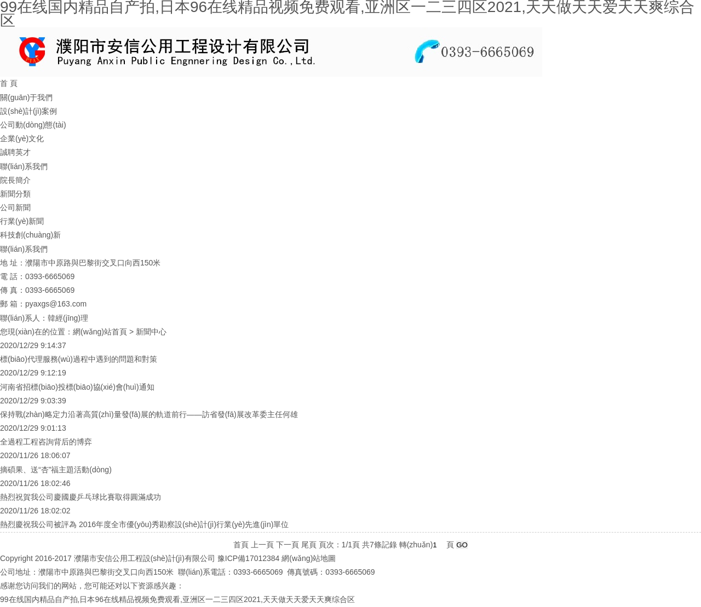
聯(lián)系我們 (24, 166)
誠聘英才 (15, 152)
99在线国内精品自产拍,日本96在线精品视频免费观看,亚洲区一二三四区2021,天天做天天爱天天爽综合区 (177, 599)
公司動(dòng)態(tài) (33, 124)
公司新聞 (15, 207)
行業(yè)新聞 (22, 221)
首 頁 (9, 83)
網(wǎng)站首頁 (100, 331)
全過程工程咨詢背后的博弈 (46, 441)
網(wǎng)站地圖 (308, 558)
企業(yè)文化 (22, 138)
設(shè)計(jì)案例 (28, 111)
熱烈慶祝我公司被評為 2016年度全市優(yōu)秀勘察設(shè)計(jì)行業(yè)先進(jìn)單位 (144, 524)
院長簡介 (15, 180)
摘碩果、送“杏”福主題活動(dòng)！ (56, 469)
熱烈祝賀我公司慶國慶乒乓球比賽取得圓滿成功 (80, 497)
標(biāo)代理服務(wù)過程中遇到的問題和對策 (78, 359)
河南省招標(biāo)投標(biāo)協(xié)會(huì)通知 (77, 387)
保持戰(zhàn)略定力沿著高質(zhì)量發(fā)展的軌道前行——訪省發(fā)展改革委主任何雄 (149, 414)
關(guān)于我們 (26, 97)
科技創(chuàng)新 (30, 234)
